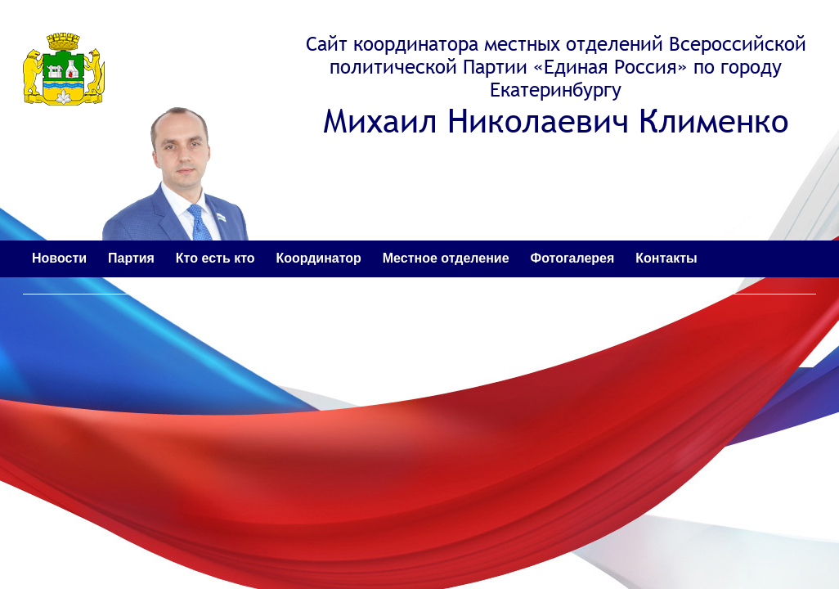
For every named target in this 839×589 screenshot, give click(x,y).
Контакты (666, 258)
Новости (59, 258)
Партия (131, 258)
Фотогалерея (573, 258)
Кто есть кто (215, 258)
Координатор (318, 258)
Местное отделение (446, 258)
